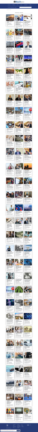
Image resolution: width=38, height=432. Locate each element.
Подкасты (15, 7)
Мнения (22, 425)
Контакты (18, 427)
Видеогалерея (12, 7)
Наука (13, 425)
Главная (8, 9)
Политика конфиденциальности (8, 427)
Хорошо (18, 430)
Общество (18, 424)
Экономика (14, 424)
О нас (13, 427)
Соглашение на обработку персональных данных (8, 428)
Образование (18, 425)
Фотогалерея (9, 7)
